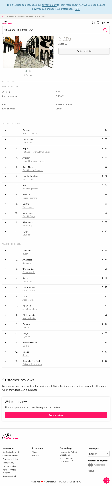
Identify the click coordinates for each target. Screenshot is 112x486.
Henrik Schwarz (29, 133)
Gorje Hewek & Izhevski (33, 161)
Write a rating (56, 415)
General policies (10, 459)
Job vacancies (9, 466)
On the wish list (84, 51)
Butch (25, 254)
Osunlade (27, 235)
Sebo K (25, 355)
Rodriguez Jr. (28, 272)
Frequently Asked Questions (68, 453)
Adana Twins (28, 300)
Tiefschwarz (28, 207)
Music (34, 452)
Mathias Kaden (29, 318)
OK (77, 8)
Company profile (10, 455)
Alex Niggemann (30, 189)
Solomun (26, 263)
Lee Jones (27, 281)
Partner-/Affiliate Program (10, 471)
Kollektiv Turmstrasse (32, 364)
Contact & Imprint (10, 452)
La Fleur (26, 328)
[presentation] (51, 48)
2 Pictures (28, 75)
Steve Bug (27, 226)
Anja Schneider (29, 309)
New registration (10, 476)
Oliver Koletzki (29, 291)
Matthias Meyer (29, 152)
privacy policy (49, 4)
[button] (26, 71)
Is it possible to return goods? (67, 460)
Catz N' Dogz (28, 216)
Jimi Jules (27, 143)
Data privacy (8, 462)
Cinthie (25, 346)
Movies (35, 455)
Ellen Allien (27, 180)
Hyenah (26, 337)
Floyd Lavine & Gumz (32, 170)
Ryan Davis (44, 152)
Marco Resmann (29, 198)
